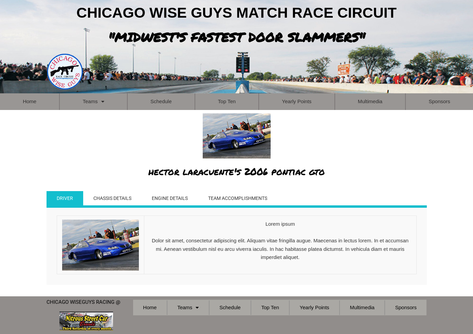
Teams (93, 102)
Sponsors (406, 307)
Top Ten (227, 101)
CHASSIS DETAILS (115, 199)
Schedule (161, 101)
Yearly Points (296, 101)
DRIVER (65, 199)
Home (29, 101)
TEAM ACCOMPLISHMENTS (249, 199)
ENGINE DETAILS (176, 199)
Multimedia (370, 101)
